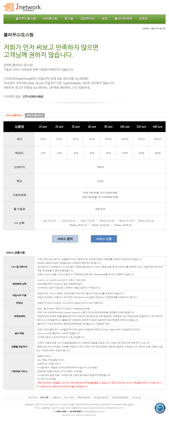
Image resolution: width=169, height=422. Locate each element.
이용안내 (56, 397)
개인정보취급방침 (120, 397)
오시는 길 (136, 397)
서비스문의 (69, 397)
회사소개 (32, 397)
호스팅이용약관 (101, 397)
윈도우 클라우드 (35, 115)
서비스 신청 (104, 239)
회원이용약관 (84, 397)
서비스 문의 (65, 239)
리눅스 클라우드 (14, 115)
